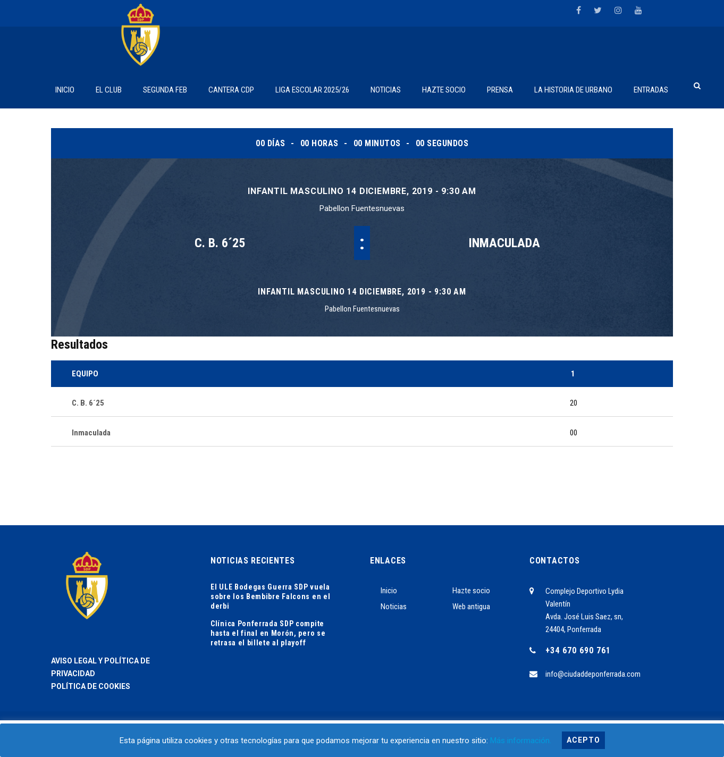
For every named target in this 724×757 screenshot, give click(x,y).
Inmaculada (504, 242)
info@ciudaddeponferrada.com (593, 674)
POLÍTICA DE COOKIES (90, 686)
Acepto (583, 740)
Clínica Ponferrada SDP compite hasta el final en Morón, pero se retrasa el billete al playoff (268, 633)
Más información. (520, 740)
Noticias (394, 606)
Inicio (389, 590)
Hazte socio (471, 590)
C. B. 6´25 (220, 242)
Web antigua (471, 606)
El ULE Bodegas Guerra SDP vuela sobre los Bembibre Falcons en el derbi (270, 596)
